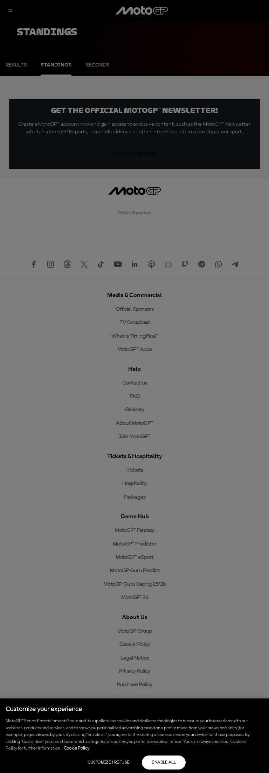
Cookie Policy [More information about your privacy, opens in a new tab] (76, 748)
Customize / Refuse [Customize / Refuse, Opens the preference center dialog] (108, 762)
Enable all (164, 762)
